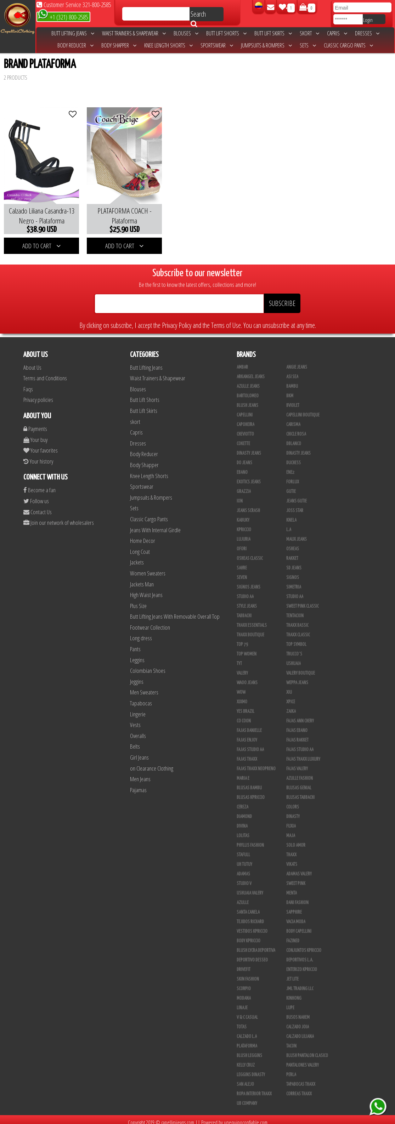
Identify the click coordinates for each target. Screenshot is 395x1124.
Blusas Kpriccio (251, 792)
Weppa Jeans (297, 677)
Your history (38, 456)
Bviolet (292, 400)
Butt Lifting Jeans (72, 33)
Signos (292, 572)
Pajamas (138, 784)
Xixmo (242, 696)
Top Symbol (296, 639)
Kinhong (293, 992)
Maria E (243, 773)
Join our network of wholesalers (58, 517)
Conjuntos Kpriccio (303, 945)
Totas (242, 1021)
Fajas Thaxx (247, 753)
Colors (292, 801)
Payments (35, 423)
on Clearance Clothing (151, 763)
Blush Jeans (247, 400)
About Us (32, 362)
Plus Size (138, 600)
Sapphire (294, 906)
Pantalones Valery (302, 1059)
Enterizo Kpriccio (301, 964)
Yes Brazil (245, 706)
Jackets (137, 557)
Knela (291, 514)
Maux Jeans (296, 534)
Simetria (293, 581)
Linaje (242, 1002)
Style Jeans (247, 600)
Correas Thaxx (299, 1088)
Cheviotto (245, 428)
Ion (240, 495)
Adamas (243, 868)
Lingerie (138, 709)
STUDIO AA (245, 591)
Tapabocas (141, 698)
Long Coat (140, 546)
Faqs (28, 384)
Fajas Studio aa (300, 744)
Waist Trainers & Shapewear (134, 33)
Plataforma (247, 1040)
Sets (308, 45)
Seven (242, 572)
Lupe (290, 1002)
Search (198, 15)
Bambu (292, 381)
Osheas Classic (250, 553)
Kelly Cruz (246, 1059)
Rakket (292, 553)
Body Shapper (118, 45)
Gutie (291, 486)
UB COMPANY (247, 1098)
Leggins (137, 655)
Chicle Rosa (296, 428)
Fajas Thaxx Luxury (303, 753)
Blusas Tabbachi (300, 792)
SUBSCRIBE (282, 298)
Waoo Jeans (247, 677)
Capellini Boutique (303, 409)
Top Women (246, 648)
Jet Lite (292, 973)
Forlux (292, 476)
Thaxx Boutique (250, 629)
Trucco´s (294, 648)
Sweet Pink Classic (302, 600)
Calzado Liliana (300, 1031)
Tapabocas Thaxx (300, 1079)
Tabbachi (244, 610)
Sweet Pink (295, 878)
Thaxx (291, 849)
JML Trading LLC (300, 983)
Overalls (138, 730)
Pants (135, 644)
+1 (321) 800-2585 (63, 16)
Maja (290, 830)
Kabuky (243, 514)
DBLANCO (293, 438)
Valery (242, 667)
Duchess (293, 457)
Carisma (293, 419)
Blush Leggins (249, 1050)
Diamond (244, 811)
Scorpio (244, 983)
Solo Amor (295, 840)
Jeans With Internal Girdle (155, 525)
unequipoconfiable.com (245, 1116)
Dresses (367, 33)
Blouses (186, 33)
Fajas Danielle (249, 725)
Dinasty (293, 811)
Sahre (242, 562)
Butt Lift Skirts (273, 33)
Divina (242, 820)
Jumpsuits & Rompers (266, 45)
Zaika (291, 706)
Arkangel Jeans (251, 371)
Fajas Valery (297, 763)
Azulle (243, 897)
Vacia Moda (295, 916)
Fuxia (291, 820)
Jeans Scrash (248, 505)
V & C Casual (247, 1012)
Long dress (141, 633)
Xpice (290, 696)
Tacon (291, 1040)
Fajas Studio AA (250, 744)
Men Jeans (140, 774)
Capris (337, 33)
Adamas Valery (299, 868)
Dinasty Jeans (249, 447)
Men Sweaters (144, 687)
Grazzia (244, 486)
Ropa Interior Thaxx (254, 1088)
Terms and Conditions (45, 373)
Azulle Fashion (299, 773)
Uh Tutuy (244, 859)
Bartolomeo (248, 390)
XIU (289, 687)
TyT (239, 658)
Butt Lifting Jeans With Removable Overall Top (175, 611)
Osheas (292, 543)
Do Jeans (244, 457)
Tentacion (295, 610)
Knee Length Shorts (168, 45)
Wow (241, 687)
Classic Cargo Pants (348, 45)
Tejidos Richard (250, 916)
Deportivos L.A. (299, 954)
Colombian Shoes (147, 665)
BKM (289, 390)
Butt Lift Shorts (226, 33)
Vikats (291, 859)
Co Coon (244, 715)
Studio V (244, 878)
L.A (288, 524)
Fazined (292, 935)
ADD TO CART (39, 240)
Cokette (243, 438)
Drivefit (243, 964)
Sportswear (217, 45)
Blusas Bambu (249, 782)
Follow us (36, 496)
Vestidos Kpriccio (252, 926)
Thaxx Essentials (252, 620)
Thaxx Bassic (297, 620)
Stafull (243, 849)
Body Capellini (298, 926)
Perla (291, 1069)
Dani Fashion (297, 897)
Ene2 (290, 467)
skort (309, 33)
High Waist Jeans (146, 589)
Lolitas (243, 830)
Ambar (242, 361)
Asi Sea (292, 371)
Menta (291, 887)
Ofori (242, 543)
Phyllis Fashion (250, 840)
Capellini (245, 409)
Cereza (242, 801)
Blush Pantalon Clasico (307, 1050)
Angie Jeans (296, 361)
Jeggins (136, 676)
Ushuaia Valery (250, 887)
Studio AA (294, 591)
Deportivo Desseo (252, 954)
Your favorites (40, 445)
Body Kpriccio (248, 935)
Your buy (35, 434)
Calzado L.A (247, 1031)
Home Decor (142, 535)
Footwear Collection (150, 622)
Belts (135, 741)
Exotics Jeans (249, 476)
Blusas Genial (298, 782)
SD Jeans (293, 562)
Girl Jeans (139, 752)
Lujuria (243, 534)
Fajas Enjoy (247, 734)
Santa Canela (248, 906)
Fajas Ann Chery (300, 715)
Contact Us (37, 507)
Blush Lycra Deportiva (256, 945)
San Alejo (245, 1079)
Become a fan (39, 485)
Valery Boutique (300, 667)
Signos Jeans (248, 581)
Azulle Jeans (248, 381)
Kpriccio (244, 524)
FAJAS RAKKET (297, 734)
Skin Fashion (248, 973)
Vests (135, 719)
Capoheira (245, 419)
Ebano (242, 467)
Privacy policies (38, 395)
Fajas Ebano (296, 725)
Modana (244, 992)
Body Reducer (75, 45)
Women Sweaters (147, 568)
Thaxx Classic (298, 629)
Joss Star (294, 505)
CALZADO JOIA (297, 1021)
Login (368, 19)
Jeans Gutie (296, 495)
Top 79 (242, 639)
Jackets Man (142, 579)
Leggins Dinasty (251, 1069)
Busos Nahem (298, 1012)
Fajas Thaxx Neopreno (256, 763)
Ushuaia (293, 658)
